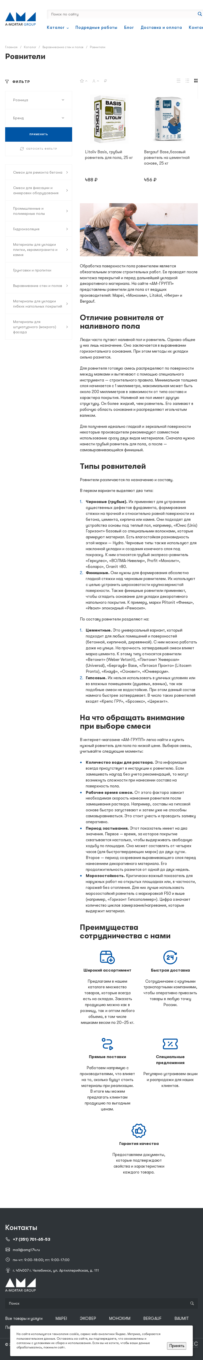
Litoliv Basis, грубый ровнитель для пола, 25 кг (109, 155)
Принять (176, 1346)
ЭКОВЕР (88, 1318)
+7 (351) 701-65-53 (31, 1239)
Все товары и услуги (24, 1318)
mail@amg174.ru (26, 1250)
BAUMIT (181, 1318)
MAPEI (61, 1318)
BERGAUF (152, 1318)
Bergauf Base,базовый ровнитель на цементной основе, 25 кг (167, 158)
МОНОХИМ (119, 1318)
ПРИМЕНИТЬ (38, 134)
